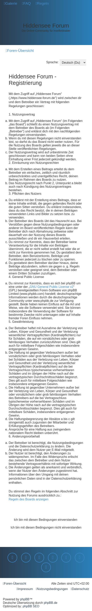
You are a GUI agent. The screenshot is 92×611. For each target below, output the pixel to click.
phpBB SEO (31, 606)
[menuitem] (10, 3)
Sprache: (52, 62)
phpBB (24, 599)
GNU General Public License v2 (51, 286)
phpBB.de (50, 602)
